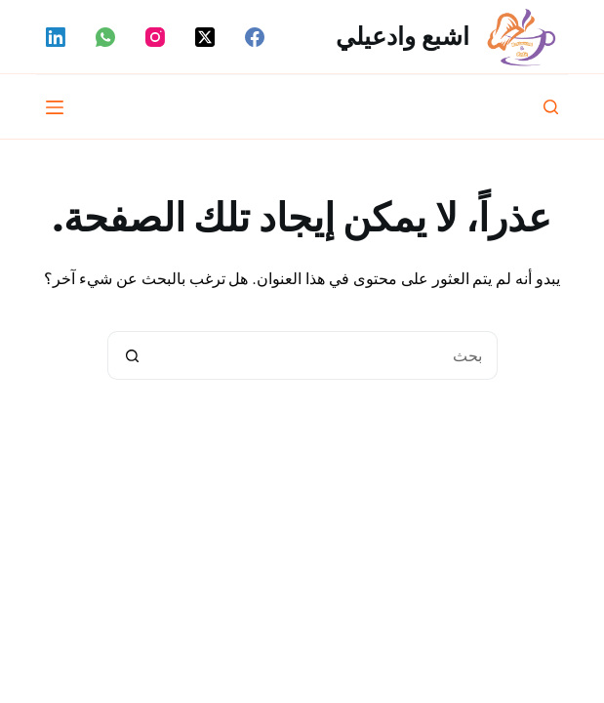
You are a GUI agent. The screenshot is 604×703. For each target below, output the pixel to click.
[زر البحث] (131, 355)
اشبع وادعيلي (402, 36)
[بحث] (551, 107)
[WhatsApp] (105, 37)
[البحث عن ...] (327, 355)
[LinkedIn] (55, 37)
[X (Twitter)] (205, 37)
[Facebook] (254, 37)
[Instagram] (155, 37)
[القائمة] (54, 107)
